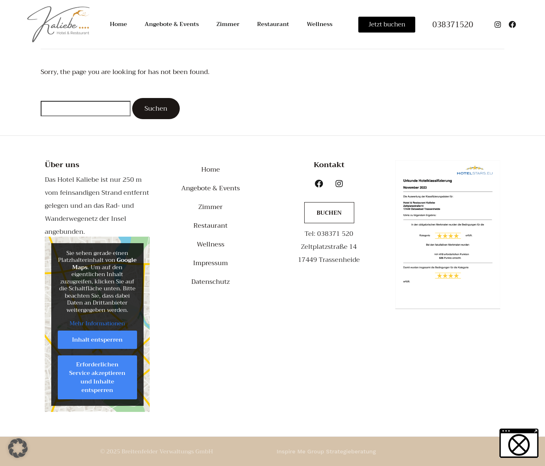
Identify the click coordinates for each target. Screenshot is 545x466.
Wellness (316, 24)
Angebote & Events (172, 24)
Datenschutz (210, 281)
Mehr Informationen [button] (97, 323)
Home (119, 24)
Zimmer (228, 24)
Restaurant (271, 24)
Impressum (210, 263)
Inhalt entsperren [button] (97, 339)
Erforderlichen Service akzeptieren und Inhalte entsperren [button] (97, 377)
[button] (18, 448)
